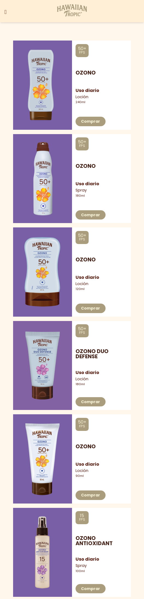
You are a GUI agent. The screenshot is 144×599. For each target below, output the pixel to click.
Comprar (90, 121)
